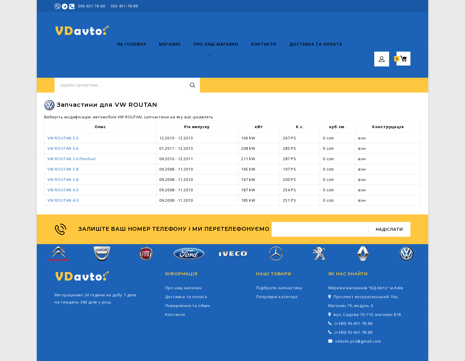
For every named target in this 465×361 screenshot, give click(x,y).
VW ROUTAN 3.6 (62, 109)
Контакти (201, 56)
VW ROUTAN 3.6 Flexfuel (71, 130)
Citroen (58, 228)
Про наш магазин (153, 56)
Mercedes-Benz (276, 228)
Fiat (145, 228)
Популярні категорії (277, 268)
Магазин (107, 56)
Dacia (101, 228)
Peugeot (319, 228)
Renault (363, 228)
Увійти (377, 6)
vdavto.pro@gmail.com (358, 312)
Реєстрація (399, 6)
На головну (69, 56)
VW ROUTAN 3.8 (62, 140)
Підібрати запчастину (279, 259)
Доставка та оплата (253, 56)
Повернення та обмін (187, 277)
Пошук (307, 30)
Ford (189, 228)
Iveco (232, 228)
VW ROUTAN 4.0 (62, 161)
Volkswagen (406, 228)
